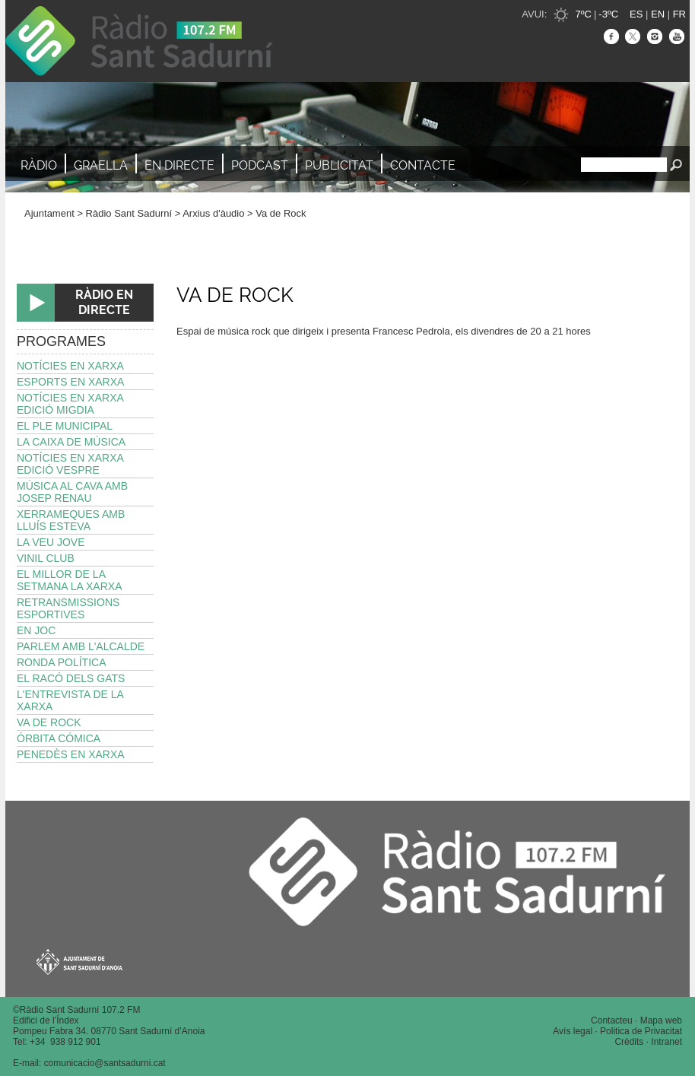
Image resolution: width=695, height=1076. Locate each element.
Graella (101, 165)
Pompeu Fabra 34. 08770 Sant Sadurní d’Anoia (109, 1031)
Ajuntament (49, 213)
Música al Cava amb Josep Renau (72, 492)
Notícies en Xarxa (70, 366)
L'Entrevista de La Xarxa (70, 700)
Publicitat (339, 165)
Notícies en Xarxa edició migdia (70, 404)
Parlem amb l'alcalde (80, 646)
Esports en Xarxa (70, 382)
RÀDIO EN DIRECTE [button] (104, 302)
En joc (36, 630)
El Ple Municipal (65, 426)
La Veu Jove (50, 542)
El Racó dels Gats (71, 678)
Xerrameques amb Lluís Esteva (71, 520)
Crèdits (628, 1041)
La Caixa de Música (71, 442)
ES (636, 14)
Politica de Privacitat (641, 1031)
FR (679, 14)
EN (658, 14)
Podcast (259, 165)
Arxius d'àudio (213, 213)
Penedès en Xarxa (71, 754)
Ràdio (39, 165)
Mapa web (661, 1020)
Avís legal (572, 1031)
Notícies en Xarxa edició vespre (70, 464)
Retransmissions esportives (68, 608)
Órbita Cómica (58, 738)
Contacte (422, 165)
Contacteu (612, 1020)
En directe (179, 165)
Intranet (666, 1041)
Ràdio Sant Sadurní (139, 41)
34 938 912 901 (68, 1041)
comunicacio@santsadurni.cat (105, 1063)
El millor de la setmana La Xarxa (69, 580)
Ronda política (61, 662)
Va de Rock (280, 213)
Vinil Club (46, 558)
